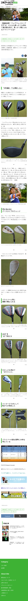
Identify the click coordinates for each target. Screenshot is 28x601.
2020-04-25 (4, 34)
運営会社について (5, 577)
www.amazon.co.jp (5, 499)
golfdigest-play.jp (5, 483)
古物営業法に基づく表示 (7, 590)
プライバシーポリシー (6, 585)
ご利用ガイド (4, 593)
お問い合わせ (4, 582)
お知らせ (3, 595)
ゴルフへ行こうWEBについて (8, 580)
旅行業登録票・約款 (6, 587)
